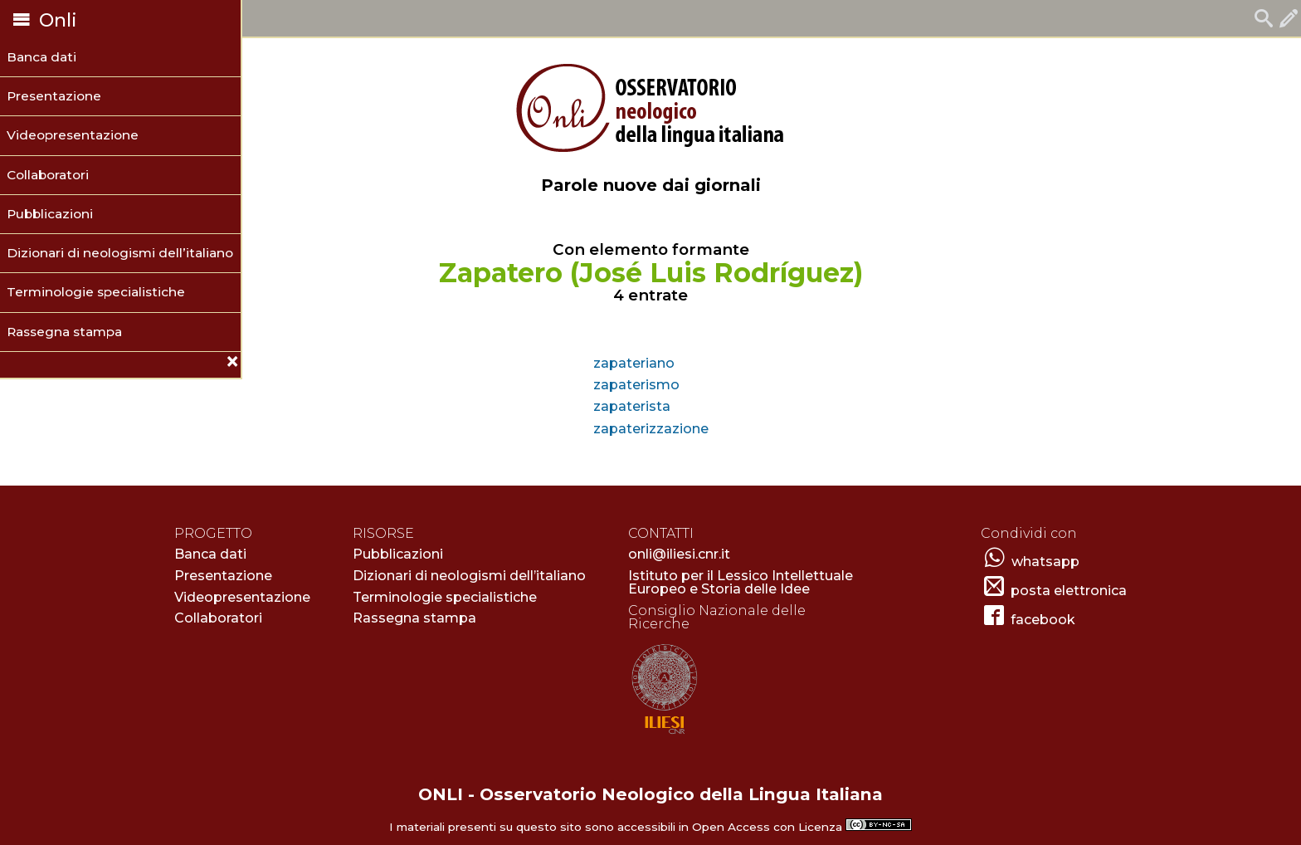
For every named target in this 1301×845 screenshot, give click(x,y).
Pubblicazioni (50, 214)
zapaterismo (636, 385)
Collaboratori (48, 175)
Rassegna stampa (64, 331)
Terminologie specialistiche (96, 292)
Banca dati (41, 57)
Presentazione (54, 96)
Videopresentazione (73, 135)
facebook (1043, 620)
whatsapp (1045, 561)
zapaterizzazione (651, 429)
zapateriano (634, 363)
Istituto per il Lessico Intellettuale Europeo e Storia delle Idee (740, 582)
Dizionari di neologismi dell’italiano (120, 253)
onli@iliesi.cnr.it (679, 554)
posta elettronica (1069, 590)
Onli (43, 20)
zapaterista (631, 406)
